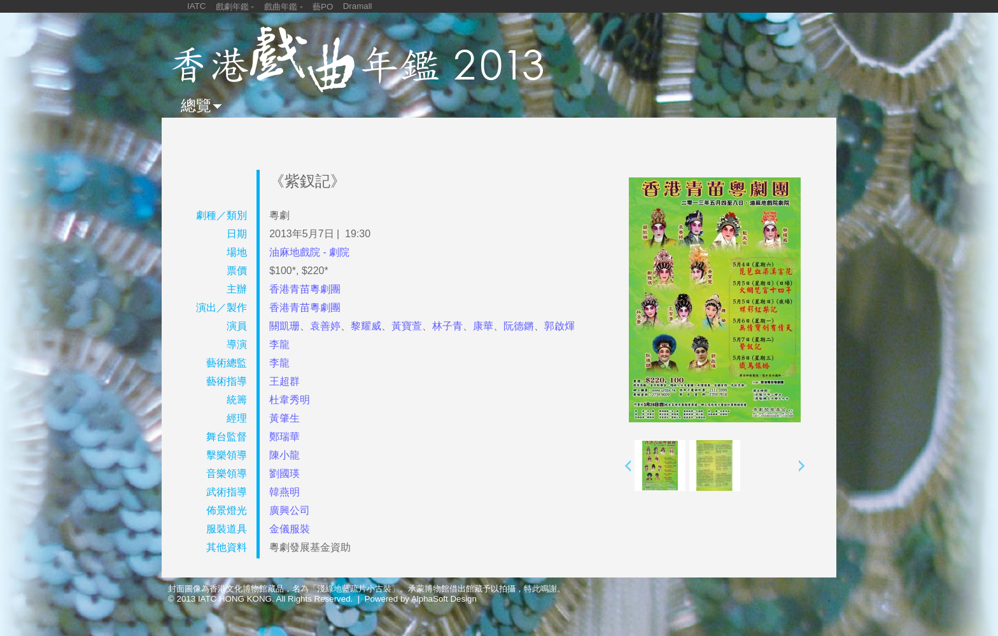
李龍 (279, 344)
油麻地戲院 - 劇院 (309, 252)
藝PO (323, 6)
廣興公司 (289, 510)
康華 (483, 326)
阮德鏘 (518, 326)
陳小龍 (284, 455)
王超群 (284, 381)
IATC (196, 6)
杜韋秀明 (289, 399)
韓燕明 (284, 492)
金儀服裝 (289, 528)
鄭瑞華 (284, 436)
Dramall (357, 6)
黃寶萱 (406, 326)
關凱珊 (284, 326)
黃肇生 (284, 418)
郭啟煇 (559, 326)
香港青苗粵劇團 (305, 289)
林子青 (447, 326)
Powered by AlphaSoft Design (421, 599)
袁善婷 (325, 326)
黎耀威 (366, 326)
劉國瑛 (284, 473)
